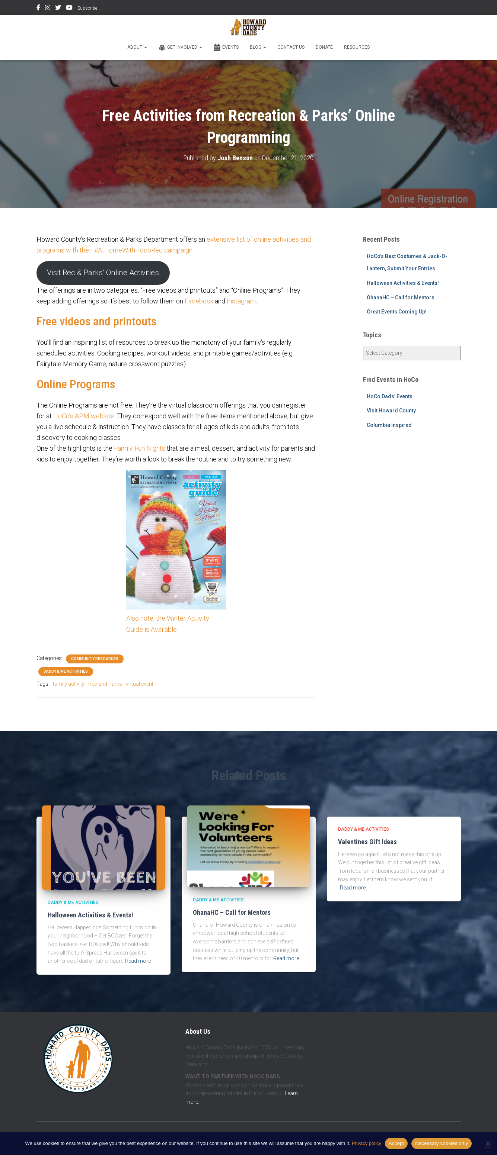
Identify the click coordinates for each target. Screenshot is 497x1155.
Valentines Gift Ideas (367, 842)
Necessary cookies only (441, 1143)
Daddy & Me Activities (66, 671)
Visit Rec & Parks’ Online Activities (103, 272)
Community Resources (94, 659)
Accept (396, 1143)
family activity (68, 684)
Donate (324, 47)
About (137, 47)
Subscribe (87, 8)
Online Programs (75, 384)
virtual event (139, 684)
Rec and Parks (105, 684)
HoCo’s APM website (83, 416)
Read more (138, 961)
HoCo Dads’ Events (389, 396)
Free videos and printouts (96, 321)
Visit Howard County (391, 411)
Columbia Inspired (389, 425)
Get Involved (180, 47)
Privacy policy (366, 1143)
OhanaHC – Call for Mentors (400, 297)
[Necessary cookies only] (487, 1143)
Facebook (38, 8)
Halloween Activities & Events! (403, 283)
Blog (258, 47)
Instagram (47, 8)
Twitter (58, 8)
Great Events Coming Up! (397, 312)
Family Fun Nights (139, 448)
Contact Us (291, 47)
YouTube (69, 8)
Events (226, 47)
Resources (357, 47)
